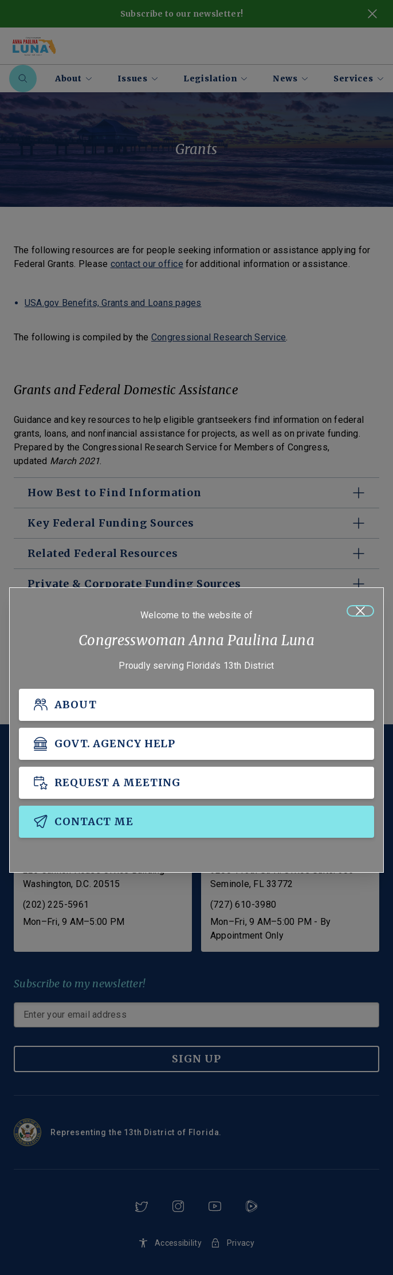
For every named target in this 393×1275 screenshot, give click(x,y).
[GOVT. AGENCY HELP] (196, 744)
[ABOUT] (196, 705)
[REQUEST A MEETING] (196, 783)
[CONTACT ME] (196, 822)
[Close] (360, 610)
